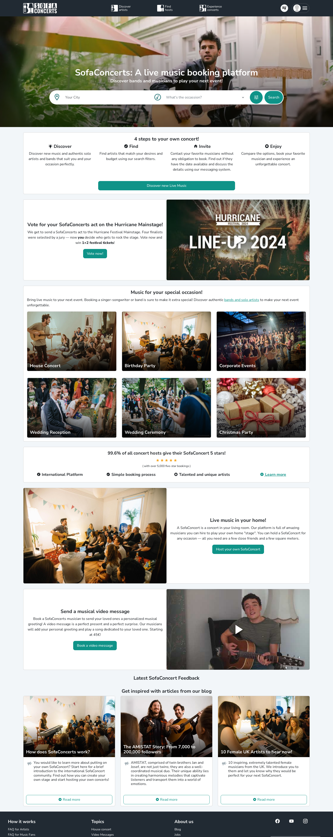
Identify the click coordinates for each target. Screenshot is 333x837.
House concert (101, 829)
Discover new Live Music (166, 185)
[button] (301, 8)
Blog (177, 829)
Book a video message (95, 645)
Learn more (273, 474)
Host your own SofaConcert (238, 549)
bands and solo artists (241, 299)
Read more (71, 799)
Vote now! (95, 253)
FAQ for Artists (18, 829)
